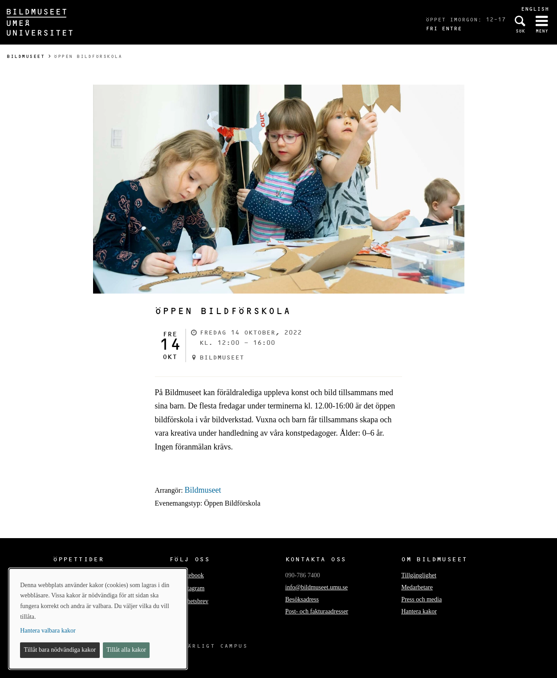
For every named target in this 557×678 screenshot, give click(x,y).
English (535, 9)
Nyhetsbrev (193, 601)
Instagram (191, 588)
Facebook (191, 575)
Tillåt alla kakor (126, 649)
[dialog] (98, 618)
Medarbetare (417, 587)
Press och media (421, 599)
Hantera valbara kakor (47, 630)
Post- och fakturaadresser (317, 611)
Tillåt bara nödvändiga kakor (60, 649)
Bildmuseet (26, 56)
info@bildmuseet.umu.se (316, 587)
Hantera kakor (419, 611)
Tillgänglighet (418, 575)
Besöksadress (302, 599)
